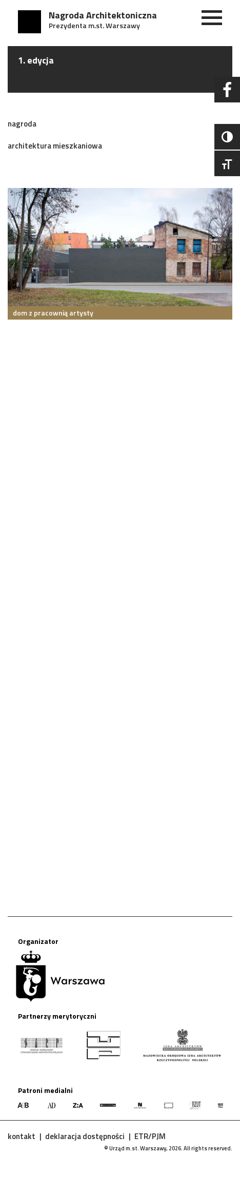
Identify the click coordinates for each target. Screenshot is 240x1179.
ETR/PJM (150, 1136)
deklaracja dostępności (85, 1136)
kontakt (21, 1136)
